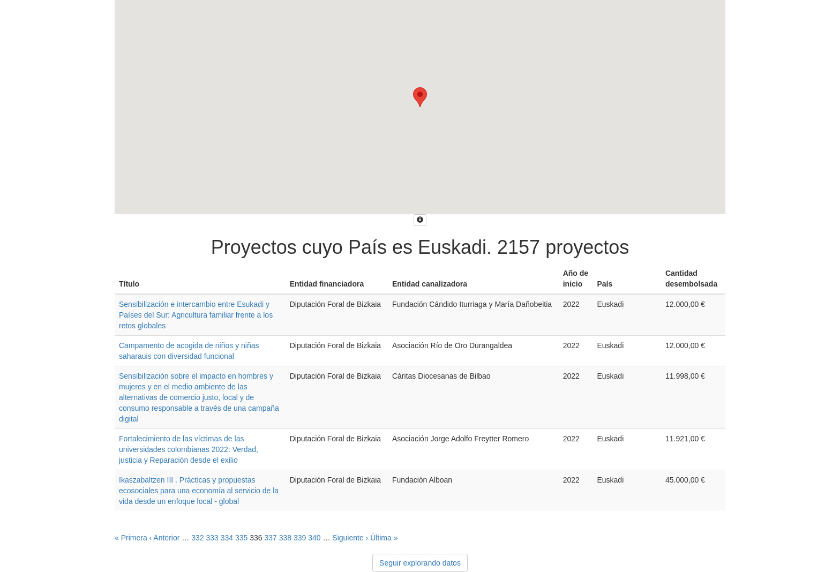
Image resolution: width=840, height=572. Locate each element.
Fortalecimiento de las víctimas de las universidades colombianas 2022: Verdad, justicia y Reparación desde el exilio (188, 449)
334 (227, 537)
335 (241, 537)
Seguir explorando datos (420, 563)
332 (197, 537)
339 (300, 537)
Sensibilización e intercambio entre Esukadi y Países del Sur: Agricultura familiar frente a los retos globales (196, 315)
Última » (384, 537)
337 (270, 537)
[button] (420, 97)
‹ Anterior (164, 537)
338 (285, 537)
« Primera (131, 537)
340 (314, 537)
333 (212, 537)
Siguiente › (350, 537)
